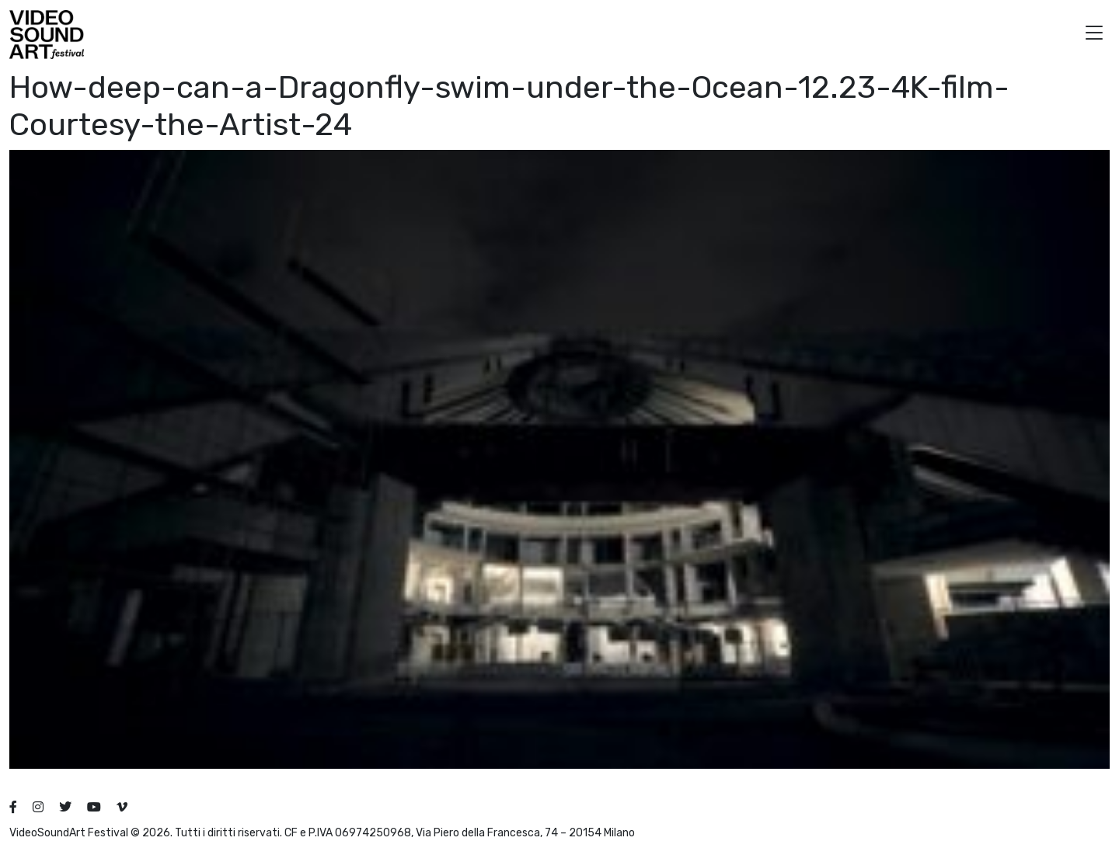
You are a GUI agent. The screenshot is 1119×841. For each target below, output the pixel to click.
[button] (1094, 34)
